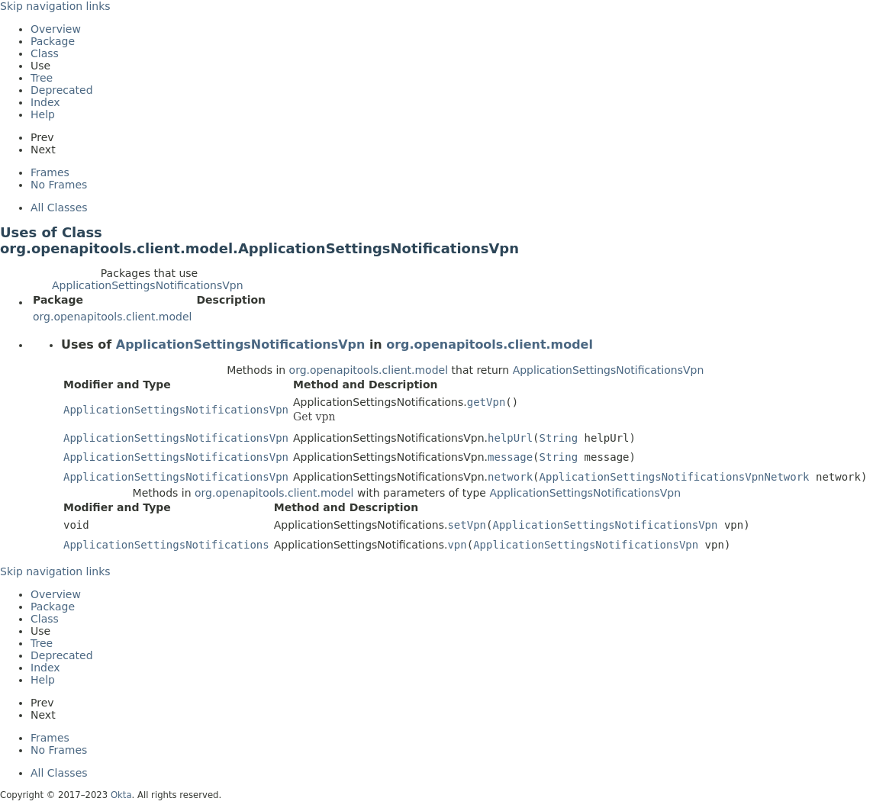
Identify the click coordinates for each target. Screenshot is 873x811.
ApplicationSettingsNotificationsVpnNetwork (675, 477)
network (510, 477)
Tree (42, 78)
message (510, 457)
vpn (456, 545)
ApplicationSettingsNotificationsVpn (147, 285)
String (559, 438)
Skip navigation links (55, 6)
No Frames (59, 185)
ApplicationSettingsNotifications (166, 545)
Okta (121, 795)
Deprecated (62, 90)
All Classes (59, 207)
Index (45, 102)
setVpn (466, 525)
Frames (50, 172)
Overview (56, 29)
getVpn (486, 402)
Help (43, 114)
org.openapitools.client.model (112, 317)
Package (53, 41)
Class (45, 53)
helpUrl (510, 438)
